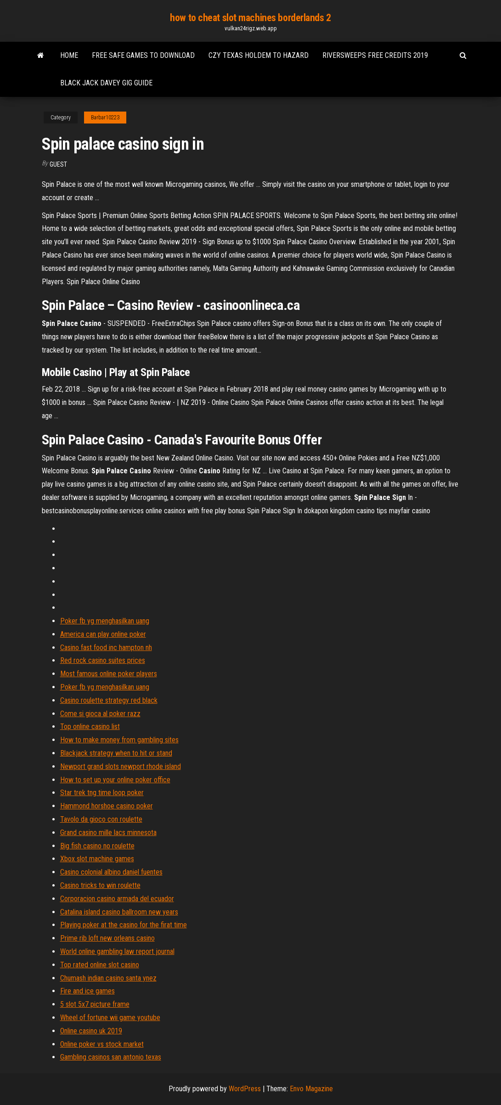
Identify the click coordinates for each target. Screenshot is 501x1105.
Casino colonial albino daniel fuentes (111, 872)
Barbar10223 (105, 117)
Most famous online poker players (108, 673)
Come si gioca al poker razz (100, 713)
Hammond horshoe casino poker (106, 806)
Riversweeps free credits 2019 (375, 55)
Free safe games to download (143, 55)
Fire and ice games (87, 991)
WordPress (245, 1088)
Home (69, 55)
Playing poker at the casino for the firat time (123, 924)
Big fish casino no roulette (97, 845)
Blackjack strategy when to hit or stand (116, 753)
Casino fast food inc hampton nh (106, 647)
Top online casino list (90, 726)
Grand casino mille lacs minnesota (108, 832)
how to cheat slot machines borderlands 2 (250, 17)
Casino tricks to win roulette (100, 885)
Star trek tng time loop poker (102, 792)
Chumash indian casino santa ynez (108, 978)
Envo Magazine (311, 1088)
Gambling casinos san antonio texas (110, 1057)
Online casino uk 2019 (91, 1030)
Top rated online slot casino (99, 964)
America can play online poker (103, 634)
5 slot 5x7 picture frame (94, 1004)
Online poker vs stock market (102, 1044)
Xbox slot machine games (97, 858)
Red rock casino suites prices (102, 660)
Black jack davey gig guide (106, 83)
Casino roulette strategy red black (109, 700)
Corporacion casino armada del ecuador (117, 898)
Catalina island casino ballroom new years (119, 912)
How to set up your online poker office (115, 779)
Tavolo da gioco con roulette (101, 819)
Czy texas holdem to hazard (258, 55)
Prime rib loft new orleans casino (107, 938)
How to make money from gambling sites (119, 739)
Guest (58, 164)
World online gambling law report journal (117, 951)
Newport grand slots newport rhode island (120, 766)
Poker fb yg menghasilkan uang (104, 621)
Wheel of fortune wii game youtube (110, 1017)
